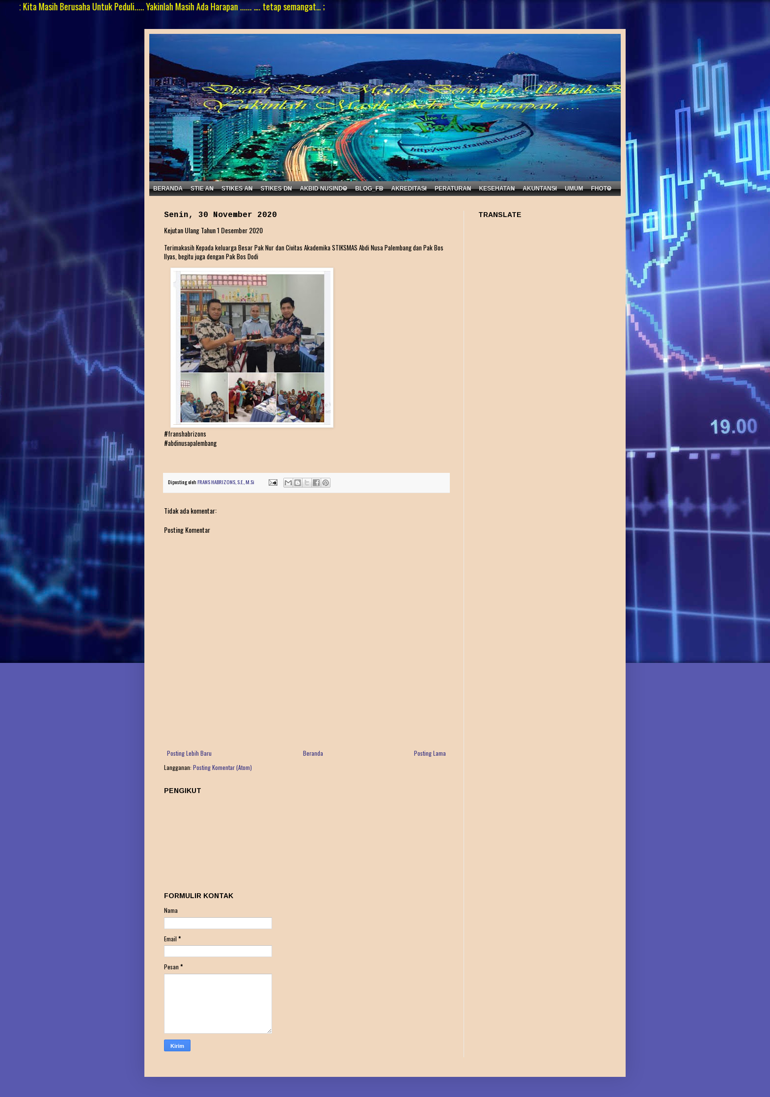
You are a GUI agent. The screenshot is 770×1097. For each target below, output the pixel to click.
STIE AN (202, 188)
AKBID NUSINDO (323, 188)
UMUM (574, 188)
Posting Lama (430, 753)
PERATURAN (453, 188)
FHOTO (601, 188)
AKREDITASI (409, 188)
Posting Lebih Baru (189, 753)
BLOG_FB (369, 188)
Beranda (313, 753)
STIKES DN (276, 188)
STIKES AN (237, 188)
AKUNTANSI (539, 188)
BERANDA (168, 188)
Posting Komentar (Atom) (222, 767)
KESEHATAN (497, 188)
